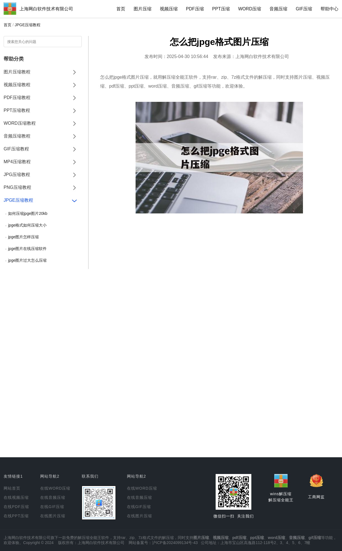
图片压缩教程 (17, 71)
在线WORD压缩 (55, 488)
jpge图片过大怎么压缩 (27, 260)
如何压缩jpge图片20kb (27, 213)
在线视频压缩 (16, 497)
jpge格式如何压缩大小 (27, 225)
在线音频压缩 (52, 497)
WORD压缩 (249, 8)
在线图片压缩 (52, 516)
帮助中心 (329, 8)
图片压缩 (142, 8)
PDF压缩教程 (17, 97)
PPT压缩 (221, 8)
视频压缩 (169, 8)
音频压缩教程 (17, 136)
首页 (120, 8)
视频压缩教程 (17, 84)
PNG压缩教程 (17, 187)
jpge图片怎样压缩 (23, 237)
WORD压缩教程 (20, 123)
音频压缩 (278, 8)
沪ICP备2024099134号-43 (175, 542)
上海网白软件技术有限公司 (46, 8)
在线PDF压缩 (16, 506)
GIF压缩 (304, 8)
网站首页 (12, 488)
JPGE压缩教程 (28, 25)
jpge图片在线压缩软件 (27, 248)
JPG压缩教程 (17, 174)
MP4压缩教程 (17, 161)
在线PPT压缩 (16, 516)
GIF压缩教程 (16, 148)
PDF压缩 (195, 8)
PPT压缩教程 (17, 110)
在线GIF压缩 (52, 506)
